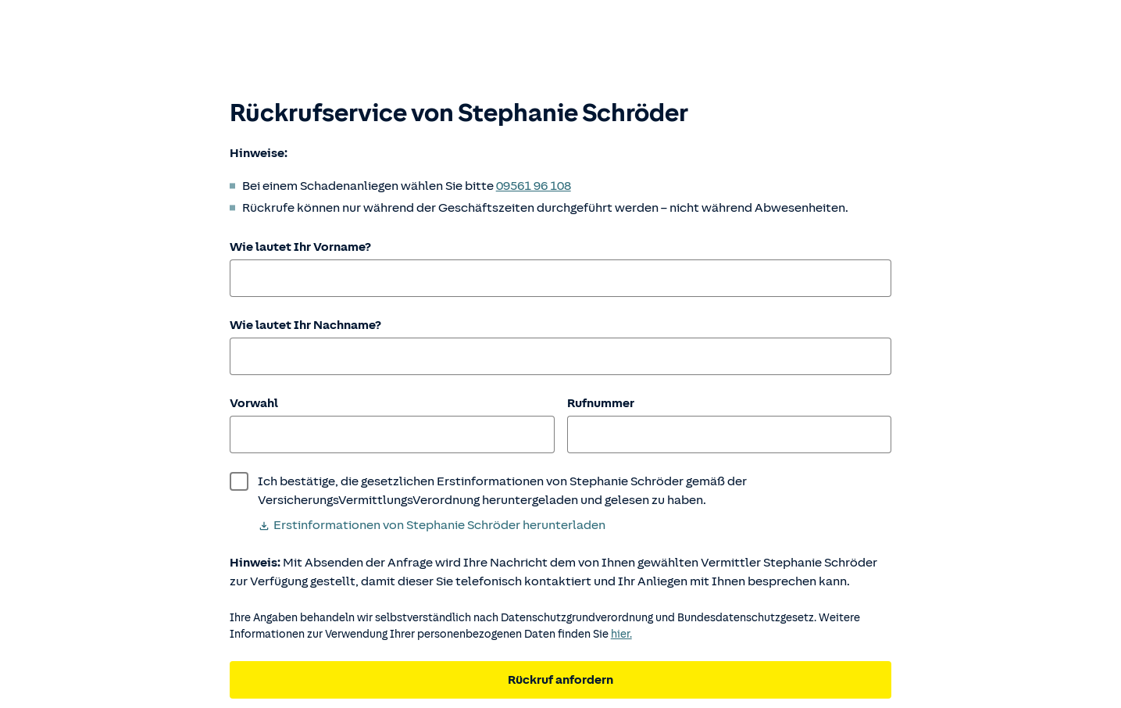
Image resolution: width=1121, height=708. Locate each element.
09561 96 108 (533, 186)
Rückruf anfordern (560, 680)
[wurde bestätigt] (561, 491)
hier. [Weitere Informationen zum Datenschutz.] (621, 634)
